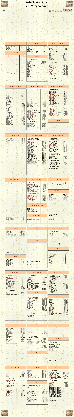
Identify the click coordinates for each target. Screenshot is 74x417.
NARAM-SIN (8, 59)
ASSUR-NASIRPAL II (53, 96)
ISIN (37, 240)
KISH (58, 248)
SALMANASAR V (52, 104)
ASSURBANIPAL (52, 111)
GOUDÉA (50, 284)
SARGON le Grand (9, 56)
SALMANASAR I (30, 102)
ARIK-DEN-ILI (30, 100)
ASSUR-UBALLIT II (52, 115)
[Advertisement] (12, 26)
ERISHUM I (51, 70)
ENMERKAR (51, 345)
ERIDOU (58, 179)
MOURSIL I (8, 169)
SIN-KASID (8, 393)
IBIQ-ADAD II (51, 208)
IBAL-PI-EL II (51, 211)
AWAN (58, 120)
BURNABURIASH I (31, 142)
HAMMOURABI (9, 77)
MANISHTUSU (8, 58)
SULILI (50, 64)
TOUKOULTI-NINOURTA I (32, 103)
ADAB (15, 43)
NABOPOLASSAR (30, 195)
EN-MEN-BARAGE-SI (10, 287)
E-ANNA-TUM (30, 303)
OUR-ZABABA (30, 277)
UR (37, 382)
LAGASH (37, 292)
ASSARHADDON (52, 110)
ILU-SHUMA (51, 69)
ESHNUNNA (58, 191)
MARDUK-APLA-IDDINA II (11, 212)
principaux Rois (36, 219)
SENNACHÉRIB (52, 109)
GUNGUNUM (51, 303)
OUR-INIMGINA (30, 309)
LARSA (58, 296)
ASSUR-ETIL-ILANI (52, 112)
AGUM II (29, 141)
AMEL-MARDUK (30, 197)
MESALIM (8, 293)
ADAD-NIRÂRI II (52, 94)
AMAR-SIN (51, 384)
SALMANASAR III (52, 97)
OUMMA (37, 352)
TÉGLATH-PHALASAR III (54, 103)
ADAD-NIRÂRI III (52, 99)
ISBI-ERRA (29, 245)
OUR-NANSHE (30, 301)
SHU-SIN (50, 385)
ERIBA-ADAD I (30, 94)
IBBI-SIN (50, 386)
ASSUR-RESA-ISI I (31, 114)
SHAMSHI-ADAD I (9, 91)
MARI (15, 325)
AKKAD (15, 53)
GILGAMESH (51, 348)
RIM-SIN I (8, 76)
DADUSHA (51, 210)
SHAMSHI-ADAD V (52, 98)
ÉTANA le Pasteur (9, 278)
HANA (15, 256)
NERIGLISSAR (30, 198)
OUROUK (58, 338)
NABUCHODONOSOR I (53, 144)
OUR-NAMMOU (52, 382)
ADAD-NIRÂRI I (30, 101)
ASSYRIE (12, 86)
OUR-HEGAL (8, 73)
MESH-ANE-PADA (30, 397)
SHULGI (50, 383)
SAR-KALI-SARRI (9, 60)
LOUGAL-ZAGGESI (31, 310)
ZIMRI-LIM (29, 334)
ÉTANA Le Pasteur (31, 297)
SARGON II (51, 108)
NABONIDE (29, 200)
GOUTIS (15, 228)
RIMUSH (7, 57)
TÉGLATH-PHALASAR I (32, 115)
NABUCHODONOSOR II (32, 196)
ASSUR (54, 43)
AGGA (7, 288)
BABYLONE (15, 135)
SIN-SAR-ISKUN (52, 114)
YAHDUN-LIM (30, 330)
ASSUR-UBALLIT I (31, 95)
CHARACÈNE (37, 215)
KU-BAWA (8, 308)
